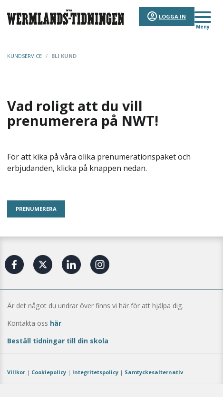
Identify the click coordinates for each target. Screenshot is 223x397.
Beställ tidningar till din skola (57, 340)
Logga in (172, 16)
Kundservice (24, 55)
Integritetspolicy (95, 372)
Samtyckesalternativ (154, 372)
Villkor (16, 372)
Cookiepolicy (48, 372)
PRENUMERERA (36, 208)
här (55, 323)
